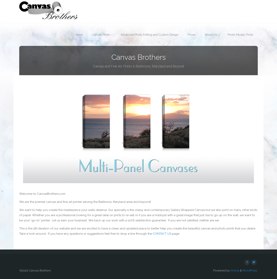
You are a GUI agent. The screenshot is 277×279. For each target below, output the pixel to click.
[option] (138, 135)
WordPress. (250, 270)
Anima (234, 270)
